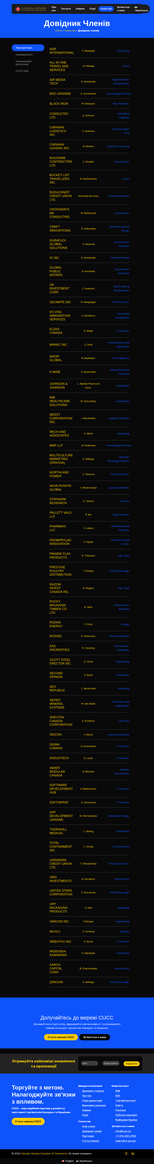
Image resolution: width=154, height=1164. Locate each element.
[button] (28, 47)
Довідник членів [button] (91, 1131)
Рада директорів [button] (92, 1100)
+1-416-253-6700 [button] (126, 1136)
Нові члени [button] (88, 1126)
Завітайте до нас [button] (126, 1141)
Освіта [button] (119, 1105)
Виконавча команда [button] (94, 1105)
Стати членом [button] (90, 1141)
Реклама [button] (121, 1110)
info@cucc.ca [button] (123, 1131)
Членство (70, 30)
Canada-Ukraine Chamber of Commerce (44, 1153)
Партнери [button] (88, 1136)
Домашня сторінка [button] (93, 1091)
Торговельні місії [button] (126, 1100)
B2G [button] (118, 1096)
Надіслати (132, 1063)
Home (58, 30)
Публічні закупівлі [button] (126, 1115)
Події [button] (85, 1115)
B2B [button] (118, 1091)
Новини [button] (86, 1110)
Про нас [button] (86, 1096)
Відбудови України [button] (126, 1120)
